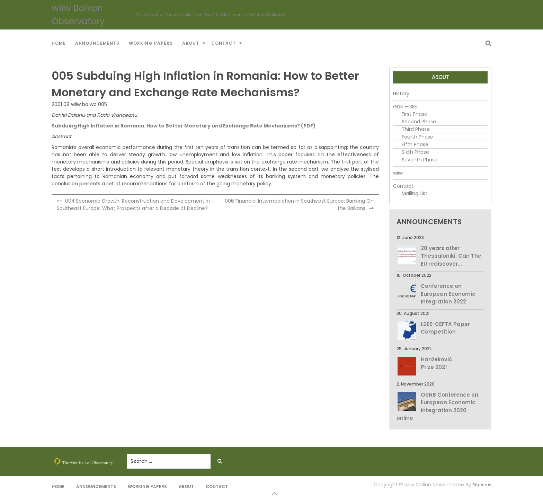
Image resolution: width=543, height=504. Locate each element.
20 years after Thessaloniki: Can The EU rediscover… (451, 256)
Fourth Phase (417, 136)
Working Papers (151, 43)
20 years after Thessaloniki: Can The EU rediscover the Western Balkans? (211, 15)
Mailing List (414, 193)
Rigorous (481, 485)
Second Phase (419, 121)
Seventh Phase (420, 159)
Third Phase (416, 129)
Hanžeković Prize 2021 (436, 363)
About (190, 43)
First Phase (414, 113)
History (401, 93)
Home (59, 43)
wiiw (398, 172)
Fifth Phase (415, 144)
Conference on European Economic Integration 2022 (448, 293)
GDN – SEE (405, 106)
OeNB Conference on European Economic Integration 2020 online (437, 406)
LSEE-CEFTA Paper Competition (445, 328)
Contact (223, 43)
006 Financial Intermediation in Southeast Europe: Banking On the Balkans (299, 204)
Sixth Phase (415, 152)
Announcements (97, 43)
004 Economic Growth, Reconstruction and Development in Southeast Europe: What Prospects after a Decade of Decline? (133, 204)
